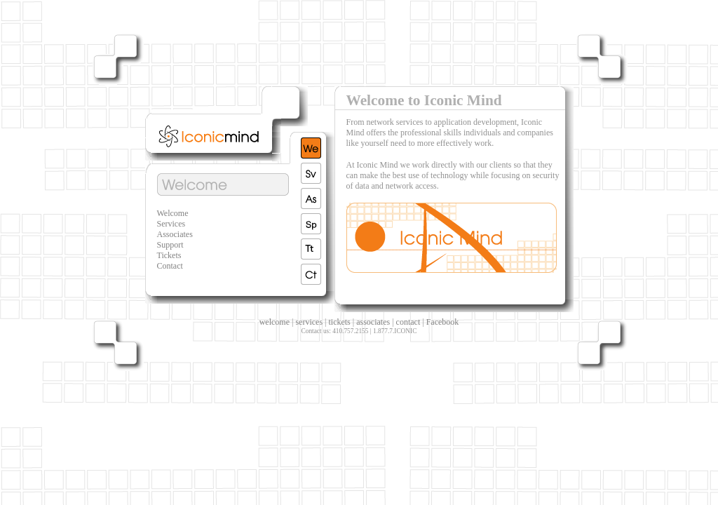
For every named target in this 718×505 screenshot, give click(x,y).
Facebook (442, 322)
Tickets (169, 255)
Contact (170, 266)
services (309, 322)
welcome (274, 322)
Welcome (173, 213)
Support (170, 245)
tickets (339, 322)
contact (408, 322)
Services (171, 224)
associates (373, 322)
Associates (175, 234)
